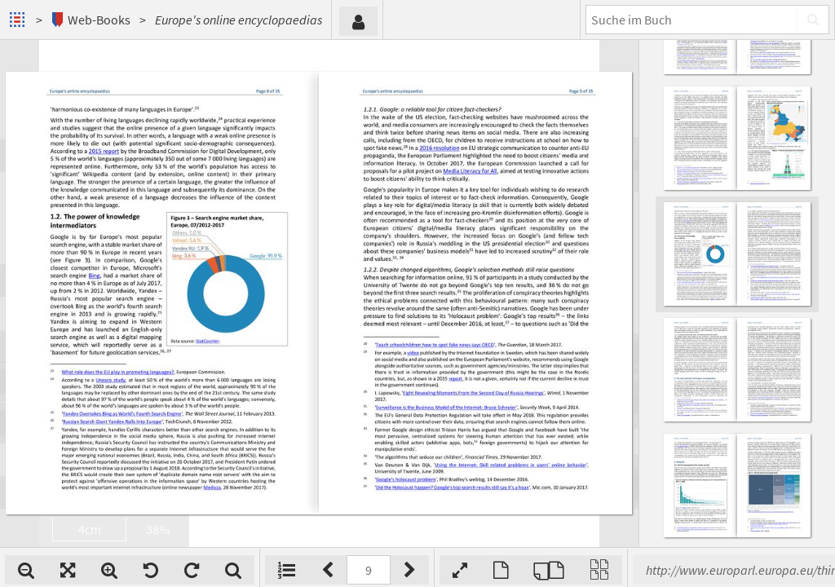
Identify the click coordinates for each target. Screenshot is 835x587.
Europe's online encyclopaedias (238, 19)
